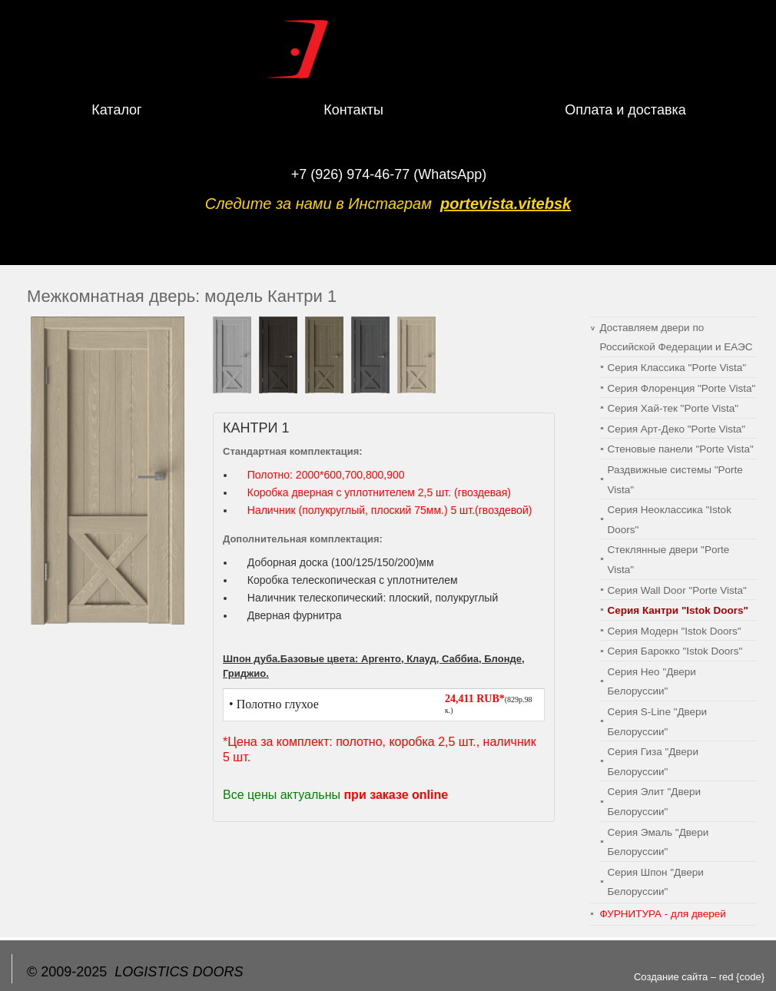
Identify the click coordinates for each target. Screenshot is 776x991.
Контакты (353, 110)
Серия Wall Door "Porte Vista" (677, 590)
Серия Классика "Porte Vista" (677, 367)
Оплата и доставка (625, 110)
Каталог (116, 110)
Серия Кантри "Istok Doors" (678, 610)
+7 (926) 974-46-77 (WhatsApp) (389, 174)
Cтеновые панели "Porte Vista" (681, 449)
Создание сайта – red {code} (699, 977)
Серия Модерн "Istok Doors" (674, 631)
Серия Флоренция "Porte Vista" (682, 388)
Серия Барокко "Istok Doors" (675, 651)
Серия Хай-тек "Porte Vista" (673, 408)
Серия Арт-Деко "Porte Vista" (677, 429)
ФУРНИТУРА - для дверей (663, 914)
